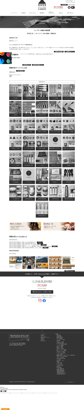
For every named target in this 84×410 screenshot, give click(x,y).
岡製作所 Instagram (70, 270)
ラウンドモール (59, 364)
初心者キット (59, 366)
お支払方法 (43, 338)
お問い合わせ (70, 12)
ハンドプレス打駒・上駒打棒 (62, 344)
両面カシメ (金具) (60, 347)
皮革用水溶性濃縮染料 (61, 370)
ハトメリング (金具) (60, 357)
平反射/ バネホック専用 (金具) (62, 356)
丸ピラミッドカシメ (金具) (61, 349)
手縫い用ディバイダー (61, 360)
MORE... (39, 242)
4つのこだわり (32, 12)
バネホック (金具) (60, 354)
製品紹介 (57, 334)
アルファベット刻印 (60, 341)
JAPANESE (64, 4)
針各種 (58, 361)
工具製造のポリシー (70, 51)
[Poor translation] (5, 391)
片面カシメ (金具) (60, 346)
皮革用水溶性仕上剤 (60, 369)
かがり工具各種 (59, 338)
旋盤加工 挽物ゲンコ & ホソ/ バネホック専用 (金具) (66, 355)
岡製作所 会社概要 (58, 51)
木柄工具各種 (59, 336)
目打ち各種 (59, 335)
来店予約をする (27, 64)
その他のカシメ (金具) (61, 351)
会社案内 (23, 12)
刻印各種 (58, 340)
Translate (72, 2)
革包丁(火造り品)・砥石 (61, 358)
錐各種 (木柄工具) (60, 337)
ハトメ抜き (59, 359)
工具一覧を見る (20, 70)
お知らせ (61, 12)
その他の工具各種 (60, 365)
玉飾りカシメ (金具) (60, 348)
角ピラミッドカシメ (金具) (61, 350)
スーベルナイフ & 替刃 (61, 339)
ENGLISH (72, 4)
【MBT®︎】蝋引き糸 (60, 371)
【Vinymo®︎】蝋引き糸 (61, 374)
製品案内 (42, 12)
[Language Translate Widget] (70, 1)
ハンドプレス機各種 (60, 345)
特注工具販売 (59, 367)
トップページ (14, 12)
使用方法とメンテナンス (51, 13)
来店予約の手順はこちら (38, 64)
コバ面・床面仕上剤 (60, 368)
